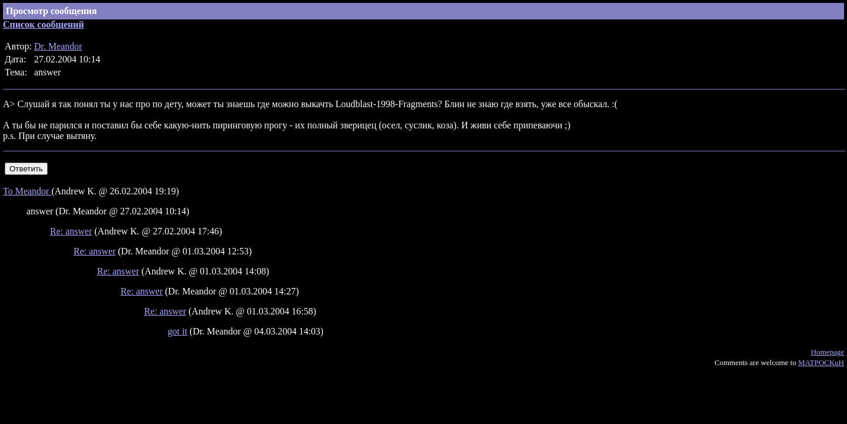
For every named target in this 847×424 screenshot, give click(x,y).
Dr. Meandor (58, 46)
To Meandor (27, 191)
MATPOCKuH (821, 362)
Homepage (827, 351)
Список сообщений (43, 24)
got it (177, 331)
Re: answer (71, 231)
